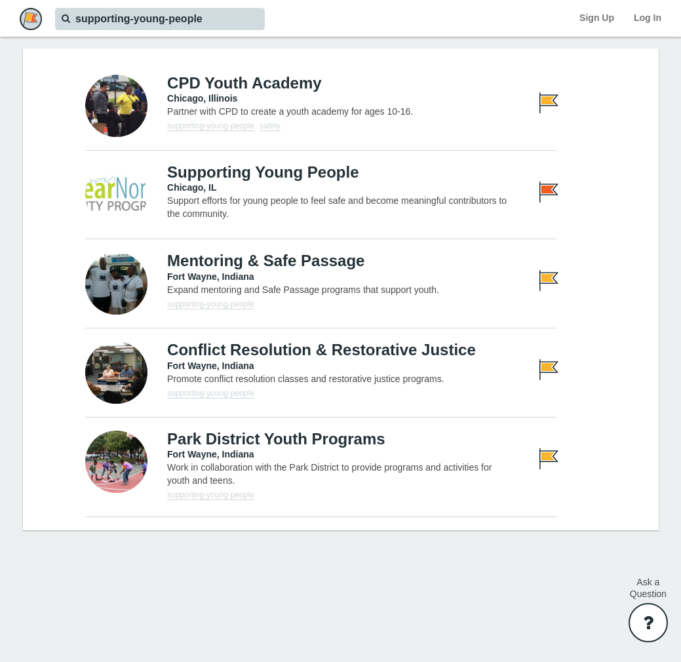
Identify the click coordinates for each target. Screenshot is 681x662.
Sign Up (596, 17)
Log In (647, 17)
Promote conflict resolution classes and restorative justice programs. (305, 379)
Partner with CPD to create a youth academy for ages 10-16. (290, 111)
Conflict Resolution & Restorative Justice (321, 350)
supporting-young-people (210, 125)
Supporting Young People (263, 172)
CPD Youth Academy (244, 83)
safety (270, 125)
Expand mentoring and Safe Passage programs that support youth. (303, 289)
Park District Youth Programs (276, 439)
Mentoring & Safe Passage (265, 260)
